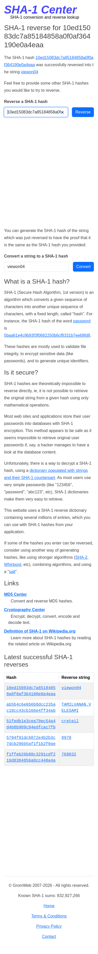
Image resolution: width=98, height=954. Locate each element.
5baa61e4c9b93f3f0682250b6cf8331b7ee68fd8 (47, 335)
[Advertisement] (49, 172)
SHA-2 (81, 557)
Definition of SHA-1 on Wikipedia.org (39, 631)
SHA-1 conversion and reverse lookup (44, 17)
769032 (68, 754)
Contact (49, 936)
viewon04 (29, 72)
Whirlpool (12, 564)
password (81, 321)
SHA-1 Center (40, 9)
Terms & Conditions (49, 916)
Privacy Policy (49, 926)
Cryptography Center (24, 610)
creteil (70, 721)
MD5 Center (15, 594)
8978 (66, 738)
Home (49, 906)
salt (12, 571)
